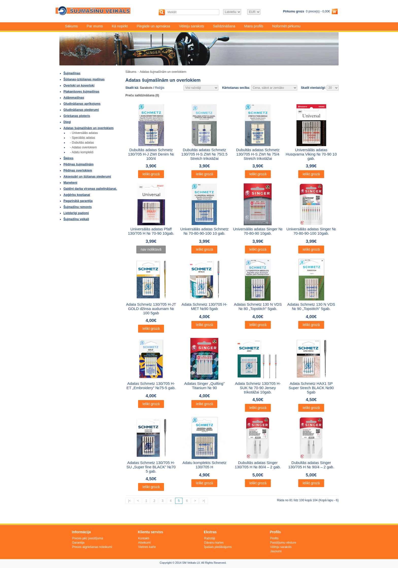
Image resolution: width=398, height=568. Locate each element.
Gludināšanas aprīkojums (82, 104)
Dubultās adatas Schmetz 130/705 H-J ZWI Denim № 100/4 (151, 154)
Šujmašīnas (71, 73)
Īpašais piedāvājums (218, 547)
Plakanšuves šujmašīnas (81, 91)
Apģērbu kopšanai (76, 195)
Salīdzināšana (224, 26)
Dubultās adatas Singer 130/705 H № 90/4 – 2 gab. (311, 464)
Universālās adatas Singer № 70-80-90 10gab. (258, 231)
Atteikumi (144, 542)
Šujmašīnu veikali (76, 219)
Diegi (67, 122)
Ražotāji (209, 538)
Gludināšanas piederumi (81, 110)
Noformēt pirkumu (286, 26)
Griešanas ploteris (76, 116)
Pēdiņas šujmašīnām (78, 164)
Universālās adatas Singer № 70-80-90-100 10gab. (311, 231)
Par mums (95, 26)
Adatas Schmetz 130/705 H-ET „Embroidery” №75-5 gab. (150, 385)
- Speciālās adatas (82, 138)
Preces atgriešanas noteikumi (92, 547)
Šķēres (68, 158)
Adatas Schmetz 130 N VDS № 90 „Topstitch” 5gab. (311, 306)
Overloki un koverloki (78, 85)
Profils (274, 538)
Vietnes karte (147, 547)
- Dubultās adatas (82, 142)
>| (203, 501)
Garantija (78, 542)
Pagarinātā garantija (78, 201)
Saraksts (146, 88)
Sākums (71, 26)
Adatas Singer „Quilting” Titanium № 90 (204, 385)
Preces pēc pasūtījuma (87, 538)
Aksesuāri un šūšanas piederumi (87, 176)
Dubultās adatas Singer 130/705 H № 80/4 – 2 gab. (258, 464)
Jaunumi (275, 551)
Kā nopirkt (120, 26)
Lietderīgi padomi (76, 213)
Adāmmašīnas (73, 97)
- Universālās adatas (84, 133)
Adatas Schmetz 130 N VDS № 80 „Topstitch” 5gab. (257, 306)
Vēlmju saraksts (191, 26)
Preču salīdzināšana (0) (142, 95)
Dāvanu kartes (214, 542)
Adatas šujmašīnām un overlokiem (88, 128)
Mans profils (253, 26)
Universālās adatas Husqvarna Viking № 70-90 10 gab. (311, 154)
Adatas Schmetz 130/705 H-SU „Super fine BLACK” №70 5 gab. (151, 466)
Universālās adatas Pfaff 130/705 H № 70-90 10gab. (151, 231)
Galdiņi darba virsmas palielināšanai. (90, 189)
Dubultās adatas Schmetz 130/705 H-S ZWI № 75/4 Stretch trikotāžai (257, 154)
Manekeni (70, 182)
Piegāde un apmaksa (153, 26)
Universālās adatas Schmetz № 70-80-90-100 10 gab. (204, 231)
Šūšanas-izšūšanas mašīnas (84, 79)
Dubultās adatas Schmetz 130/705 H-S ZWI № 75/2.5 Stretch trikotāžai (204, 154)
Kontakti (143, 538)
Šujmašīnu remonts (77, 207)
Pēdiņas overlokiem (77, 170)
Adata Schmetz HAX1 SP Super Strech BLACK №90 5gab (311, 387)
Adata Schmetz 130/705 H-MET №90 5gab (204, 306)
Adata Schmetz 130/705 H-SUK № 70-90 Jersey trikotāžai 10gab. (258, 387)
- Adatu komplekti (81, 152)
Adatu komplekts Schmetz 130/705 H (204, 464)
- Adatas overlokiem (83, 147)
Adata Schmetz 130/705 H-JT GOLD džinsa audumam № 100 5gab (151, 308)
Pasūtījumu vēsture (283, 542)
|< (129, 501)
